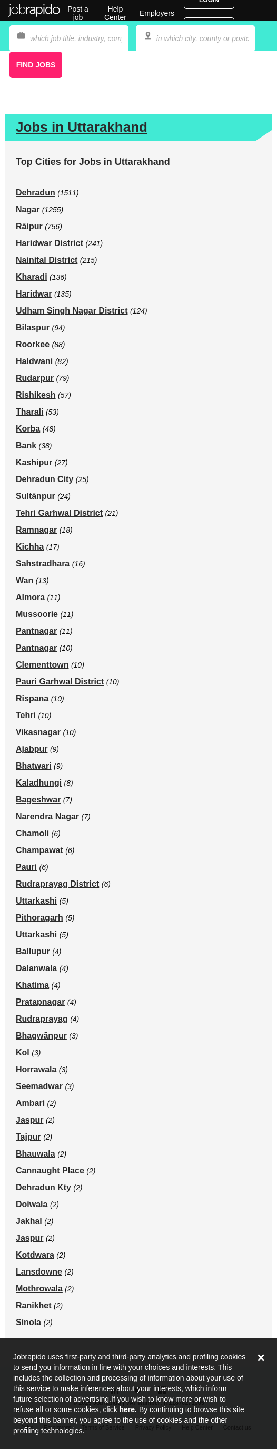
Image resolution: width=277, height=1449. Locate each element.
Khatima (32, 985)
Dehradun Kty (43, 1187)
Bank (26, 445)
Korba (28, 428)
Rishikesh (36, 394)
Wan (24, 580)
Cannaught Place (50, 1170)
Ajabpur (31, 749)
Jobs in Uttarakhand (81, 127)
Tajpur (28, 1136)
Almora (30, 597)
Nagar (27, 209)
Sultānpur (35, 496)
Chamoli (32, 833)
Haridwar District (49, 243)
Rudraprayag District (57, 883)
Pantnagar (36, 630)
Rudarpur (35, 378)
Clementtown (42, 664)
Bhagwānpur (41, 1035)
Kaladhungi (39, 782)
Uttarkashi (36, 900)
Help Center (115, 13)
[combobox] (195, 38)
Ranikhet (34, 1305)
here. (128, 1409)
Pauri (26, 867)
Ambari (30, 1103)
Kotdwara (35, 1254)
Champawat (39, 850)
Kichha (30, 546)
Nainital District (46, 260)
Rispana (32, 698)
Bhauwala (35, 1153)
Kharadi (31, 276)
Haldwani (34, 361)
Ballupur (33, 951)
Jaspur (29, 1119)
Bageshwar (38, 799)
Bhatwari (34, 765)
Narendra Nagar (47, 816)
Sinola (28, 1322)
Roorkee (33, 344)
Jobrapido (34, 10)
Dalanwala (36, 968)
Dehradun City (44, 479)
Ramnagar (36, 529)
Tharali (29, 411)
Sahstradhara (43, 563)
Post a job (77, 13)
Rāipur (29, 226)
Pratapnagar (40, 1001)
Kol (22, 1052)
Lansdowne (39, 1271)
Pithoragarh (39, 917)
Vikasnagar (38, 732)
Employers (157, 13)
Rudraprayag (42, 1018)
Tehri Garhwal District (59, 512)
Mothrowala (39, 1288)
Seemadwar (39, 1086)
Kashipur (34, 462)
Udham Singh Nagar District (71, 310)
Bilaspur (33, 327)
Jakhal (29, 1221)
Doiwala (31, 1204)
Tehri (26, 715)
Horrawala (36, 1069)
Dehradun (35, 192)
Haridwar (34, 293)
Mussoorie (37, 614)
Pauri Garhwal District (60, 681)
